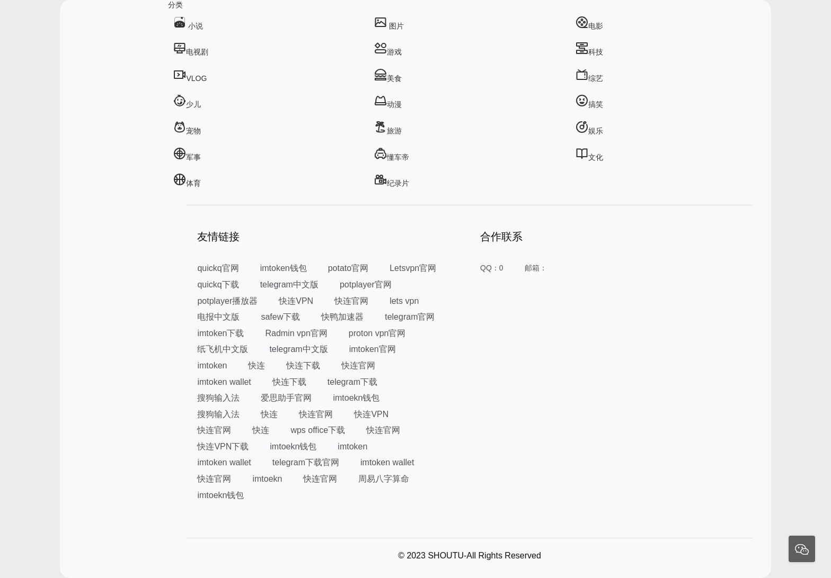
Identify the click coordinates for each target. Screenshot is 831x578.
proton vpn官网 (377, 333)
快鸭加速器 (342, 316)
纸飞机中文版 (222, 349)
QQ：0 (491, 268)
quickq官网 (217, 268)
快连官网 (351, 300)
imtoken (212, 365)
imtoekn (267, 478)
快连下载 (303, 365)
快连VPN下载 (223, 446)
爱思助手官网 (286, 397)
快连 (256, 365)
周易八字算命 (383, 478)
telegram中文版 (289, 284)
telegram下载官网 (305, 462)
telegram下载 (352, 381)
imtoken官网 (372, 349)
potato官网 (348, 268)
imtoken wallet (224, 381)
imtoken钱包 (283, 268)
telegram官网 (410, 316)
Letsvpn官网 (413, 268)
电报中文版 (218, 316)
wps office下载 (317, 430)
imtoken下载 (220, 333)
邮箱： (536, 268)
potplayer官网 (366, 284)
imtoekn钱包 (356, 397)
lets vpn (404, 300)
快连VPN (296, 300)
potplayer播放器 (227, 300)
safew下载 (280, 316)
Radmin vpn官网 (296, 333)
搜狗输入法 (218, 397)
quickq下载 (217, 284)
